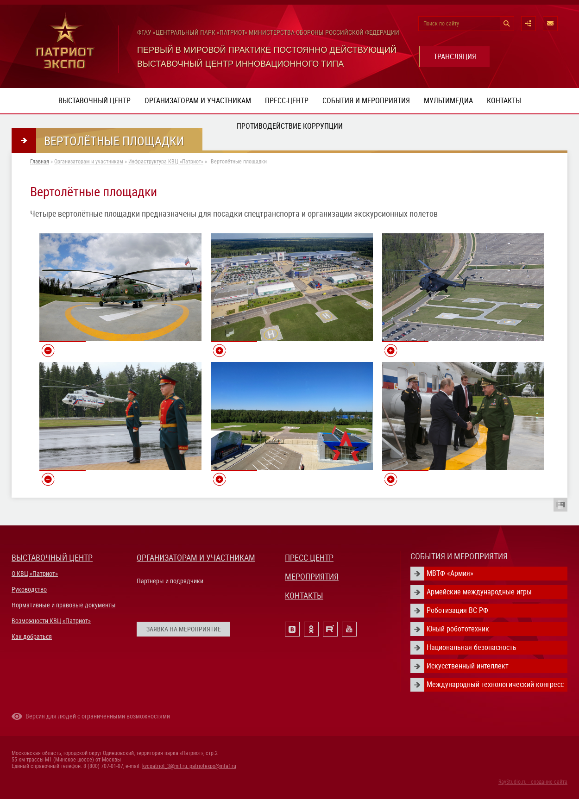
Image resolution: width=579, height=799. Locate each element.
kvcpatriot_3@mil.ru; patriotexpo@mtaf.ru (189, 766)
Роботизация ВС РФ (457, 610)
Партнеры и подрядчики (170, 581)
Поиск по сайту (441, 23)
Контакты (504, 100)
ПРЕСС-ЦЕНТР (309, 557)
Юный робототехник (458, 628)
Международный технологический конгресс (495, 684)
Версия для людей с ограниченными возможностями (97, 716)
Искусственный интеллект (468, 666)
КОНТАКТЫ (304, 595)
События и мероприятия (366, 100)
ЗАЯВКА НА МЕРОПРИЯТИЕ (183, 629)
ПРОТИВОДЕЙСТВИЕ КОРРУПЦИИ (290, 126)
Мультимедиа (448, 100)
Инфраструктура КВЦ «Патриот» (165, 161)
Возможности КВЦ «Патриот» (51, 620)
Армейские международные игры (479, 591)
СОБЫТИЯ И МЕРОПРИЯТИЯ (459, 556)
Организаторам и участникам (198, 100)
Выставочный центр (94, 100)
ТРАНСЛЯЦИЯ (455, 56)
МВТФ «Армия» (450, 573)
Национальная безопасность (471, 647)
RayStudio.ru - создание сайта (532, 782)
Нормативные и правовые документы (64, 605)
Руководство (29, 589)
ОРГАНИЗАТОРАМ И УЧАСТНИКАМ (196, 557)
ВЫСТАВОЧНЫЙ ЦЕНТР (52, 557)
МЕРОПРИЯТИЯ (312, 576)
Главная (39, 161)
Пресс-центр (286, 100)
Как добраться (32, 636)
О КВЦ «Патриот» (35, 573)
